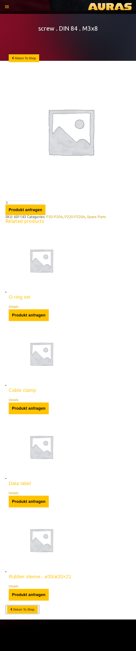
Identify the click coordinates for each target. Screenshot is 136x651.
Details (13, 306)
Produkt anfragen (25, 210)
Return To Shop (24, 58)
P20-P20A (54, 217)
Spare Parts (96, 217)
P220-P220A (75, 217)
